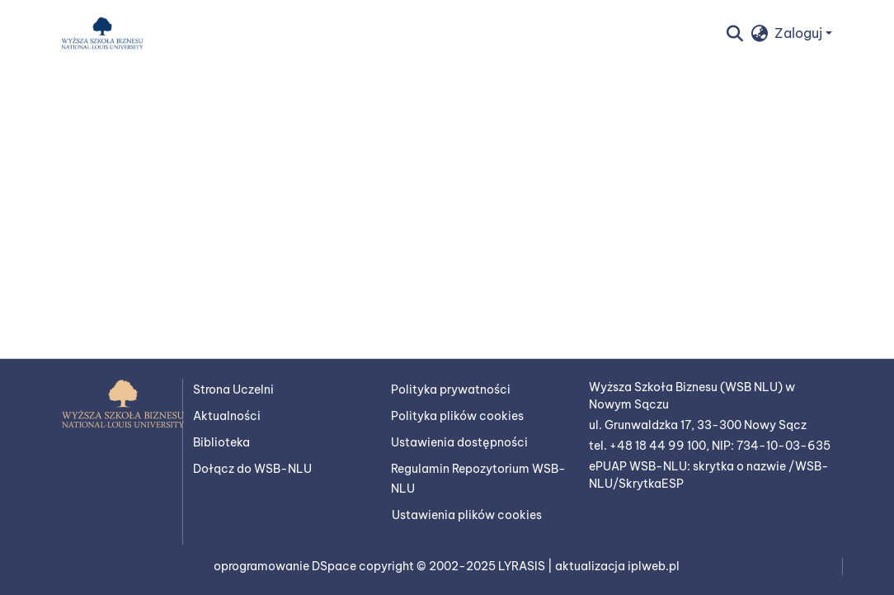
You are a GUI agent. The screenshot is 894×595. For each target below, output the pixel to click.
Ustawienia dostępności (459, 442)
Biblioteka (221, 442)
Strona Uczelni (233, 389)
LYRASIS (523, 566)
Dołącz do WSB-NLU (252, 468)
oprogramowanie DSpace (286, 566)
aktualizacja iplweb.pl (617, 566)
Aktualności (227, 415)
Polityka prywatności (451, 389)
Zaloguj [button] (800, 33)
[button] (102, 33)
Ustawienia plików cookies (467, 515)
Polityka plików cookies (457, 415)
